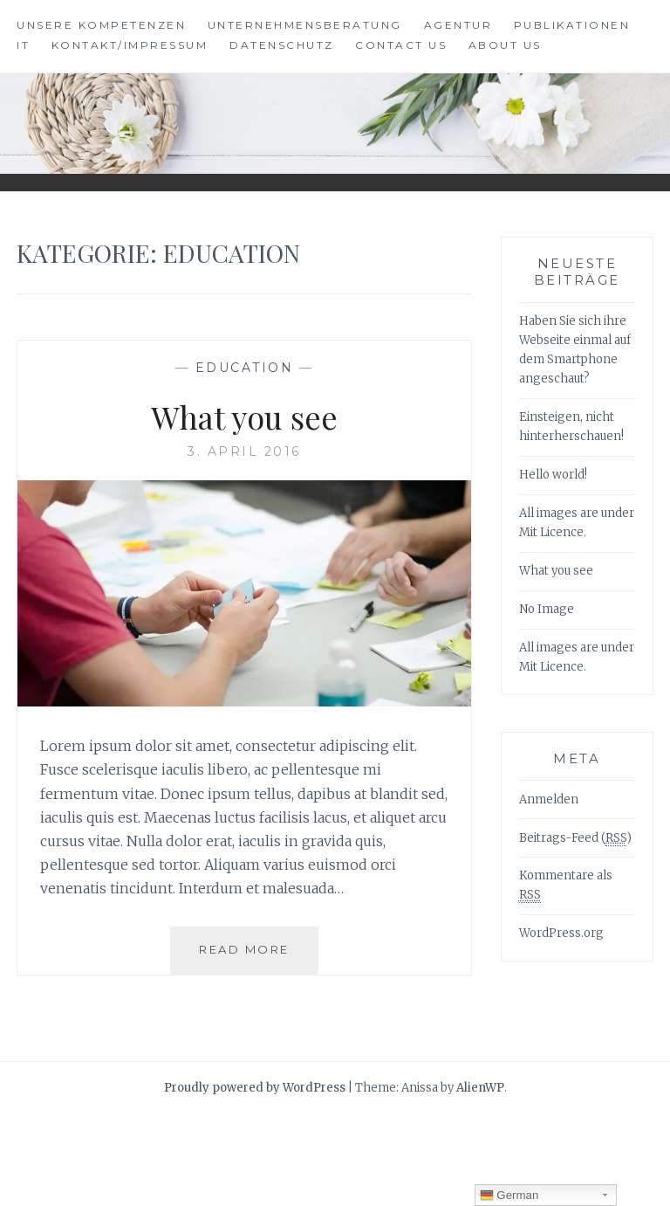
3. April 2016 (244, 451)
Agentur (458, 24)
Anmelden (548, 799)
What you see (244, 417)
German (509, 1196)
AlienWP (480, 1087)
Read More (251, 957)
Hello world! (553, 474)
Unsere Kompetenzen (101, 24)
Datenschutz (281, 45)
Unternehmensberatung (305, 24)
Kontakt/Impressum (130, 45)
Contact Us (401, 45)
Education (244, 368)
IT (23, 45)
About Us (505, 45)
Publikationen (572, 24)
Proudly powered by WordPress (254, 1087)
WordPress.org (561, 933)
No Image (546, 609)
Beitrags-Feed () (575, 838)
